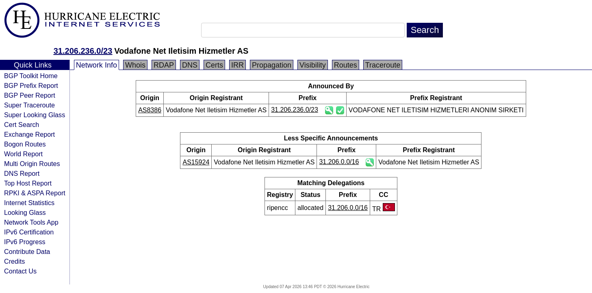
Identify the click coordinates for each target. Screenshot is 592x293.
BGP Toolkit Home (31, 75)
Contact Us (20, 271)
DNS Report (21, 173)
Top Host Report (28, 183)
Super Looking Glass (34, 114)
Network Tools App (31, 222)
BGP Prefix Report (31, 85)
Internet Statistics (29, 202)
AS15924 (195, 162)
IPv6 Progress (25, 241)
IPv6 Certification (29, 232)
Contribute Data (27, 251)
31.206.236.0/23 (83, 50)
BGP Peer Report (29, 95)
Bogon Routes (25, 144)
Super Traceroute (29, 105)
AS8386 (149, 110)
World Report (23, 153)
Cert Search (21, 124)
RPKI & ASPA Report (34, 193)
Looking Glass (25, 212)
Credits (14, 261)
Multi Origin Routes (32, 163)
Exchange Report (29, 134)
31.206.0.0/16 (339, 161)
